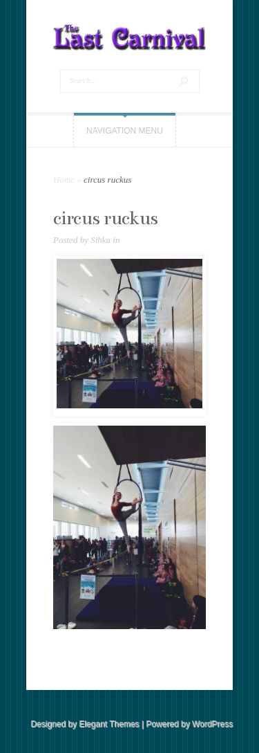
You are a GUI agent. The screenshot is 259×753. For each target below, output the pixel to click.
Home (64, 179)
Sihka (100, 240)
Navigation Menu (124, 131)
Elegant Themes (109, 724)
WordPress (212, 724)
